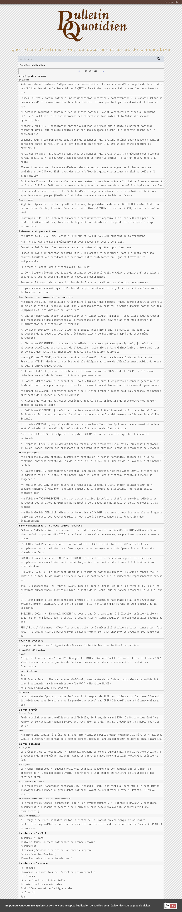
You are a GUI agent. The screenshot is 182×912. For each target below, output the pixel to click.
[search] (91, 59)
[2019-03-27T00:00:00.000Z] (79, 71)
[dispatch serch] (159, 59)
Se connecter (172, 2)
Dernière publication (32, 65)
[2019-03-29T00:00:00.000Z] (103, 71)
